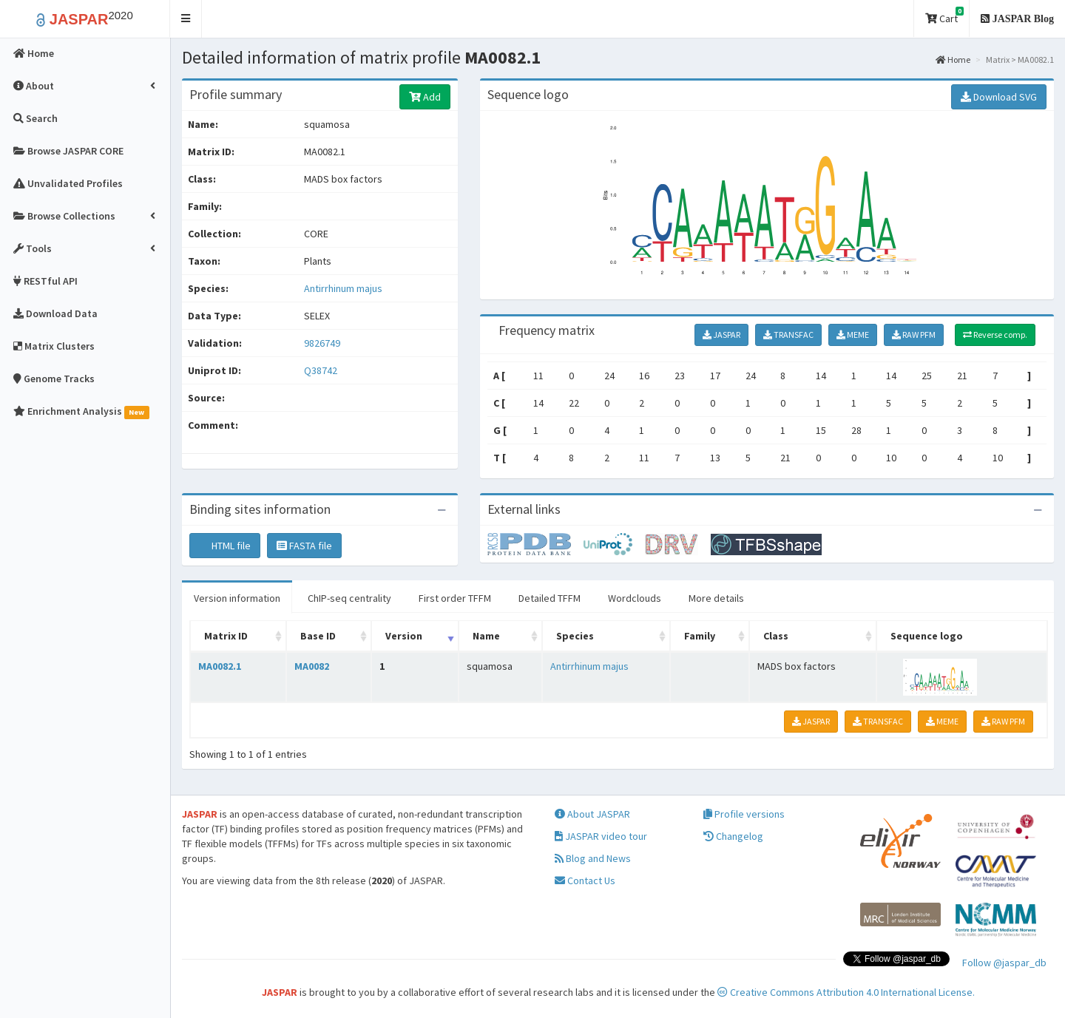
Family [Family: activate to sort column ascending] (699, 635)
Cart (944, 16)
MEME (852, 334)
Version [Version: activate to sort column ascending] (403, 635)
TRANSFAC (788, 334)
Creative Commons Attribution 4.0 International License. (846, 992)
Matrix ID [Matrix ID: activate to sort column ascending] (226, 635)
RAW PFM (914, 334)
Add (425, 97)
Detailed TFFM (549, 598)
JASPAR (721, 334)
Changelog (733, 836)
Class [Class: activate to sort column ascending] (775, 635)
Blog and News (593, 858)
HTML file (225, 545)
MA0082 (311, 666)
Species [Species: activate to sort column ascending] (575, 635)
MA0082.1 (219, 666)
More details (716, 598)
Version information (237, 598)
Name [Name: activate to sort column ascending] (486, 635)
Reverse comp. (995, 334)
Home (953, 59)
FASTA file (304, 545)
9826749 (322, 343)
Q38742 (321, 370)
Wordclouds (634, 598)
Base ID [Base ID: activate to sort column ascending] (318, 635)
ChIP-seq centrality (349, 598)
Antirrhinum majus (343, 288)
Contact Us (585, 880)
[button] (186, 19)
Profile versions (744, 814)
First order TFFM (455, 598)
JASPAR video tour (601, 836)
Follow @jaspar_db (1004, 962)
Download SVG (999, 97)
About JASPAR (592, 814)
